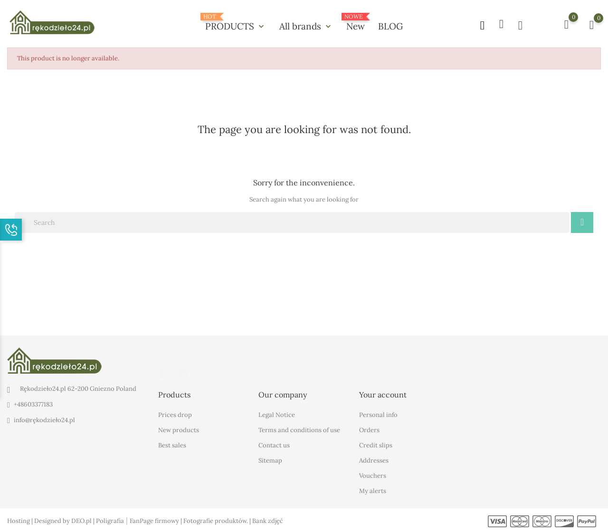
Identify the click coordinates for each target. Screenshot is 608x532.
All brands (306, 26)
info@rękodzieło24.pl (44, 420)
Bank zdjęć (267, 520)
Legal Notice (276, 414)
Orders (369, 430)
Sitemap (270, 460)
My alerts (372, 490)
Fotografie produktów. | (217, 520)
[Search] (292, 222)
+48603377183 (33, 404)
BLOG (390, 26)
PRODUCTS (235, 22)
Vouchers (372, 475)
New (355, 22)
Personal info (378, 414)
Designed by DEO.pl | (65, 520)
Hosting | (20, 520)
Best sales (172, 445)
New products (178, 430)
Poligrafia (110, 520)
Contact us (274, 445)
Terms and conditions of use (299, 430)
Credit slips (375, 445)
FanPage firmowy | (156, 520)
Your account (383, 394)
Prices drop (175, 414)
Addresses (374, 460)
